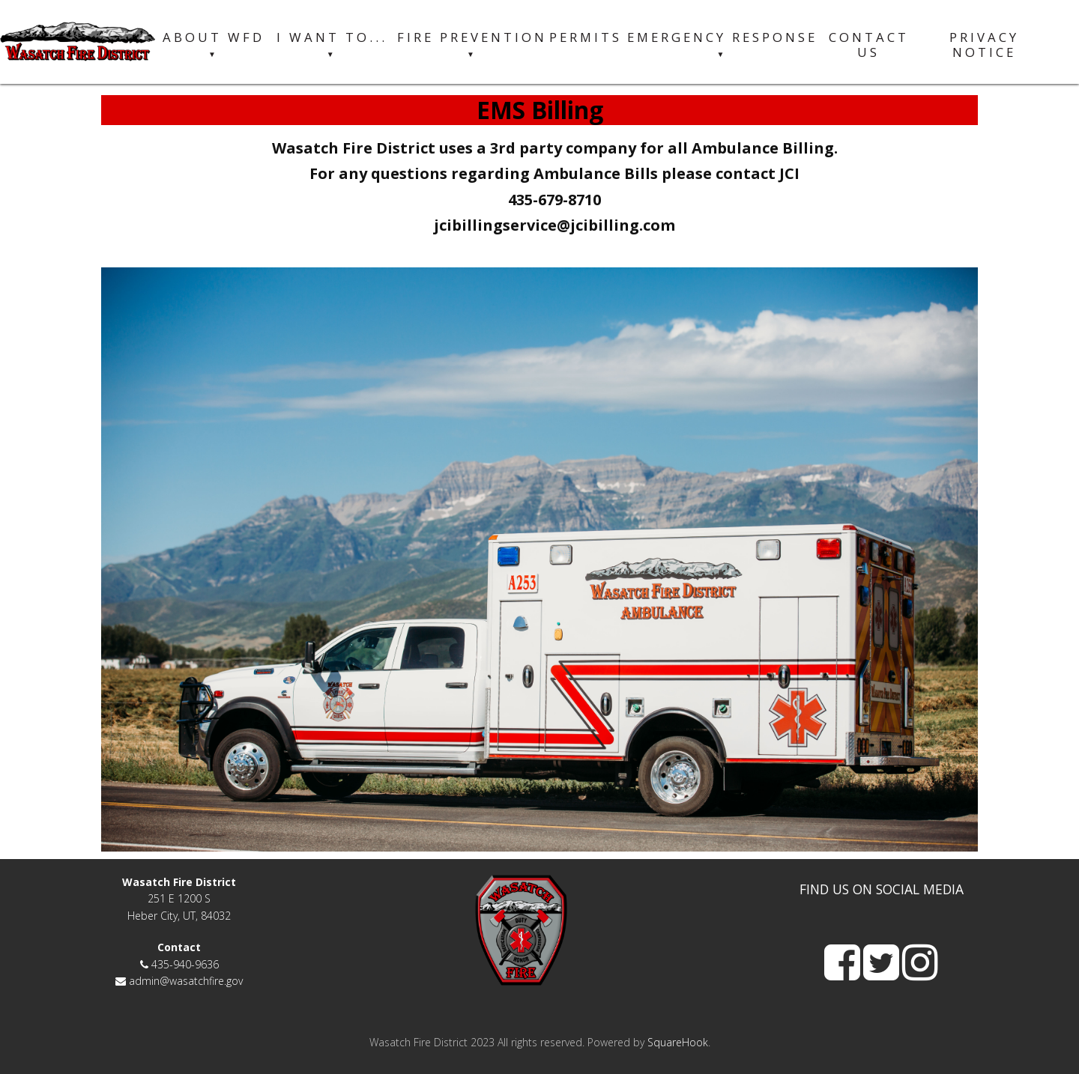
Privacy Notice (984, 45)
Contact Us (869, 45)
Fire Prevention (472, 45)
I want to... (331, 45)
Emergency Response (722, 45)
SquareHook (677, 1042)
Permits (585, 37)
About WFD (214, 45)
